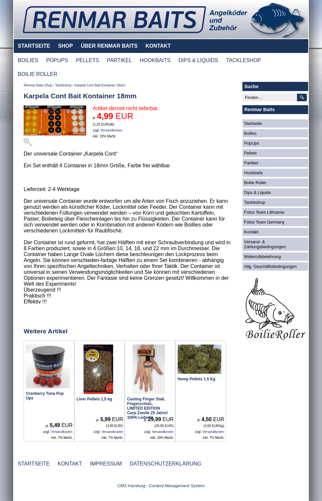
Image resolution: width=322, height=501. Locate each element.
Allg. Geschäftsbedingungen (270, 266)
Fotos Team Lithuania (264, 212)
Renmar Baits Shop (38, 85)
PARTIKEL (119, 60)
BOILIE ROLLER (37, 74)
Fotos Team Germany (264, 222)
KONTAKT (158, 46)
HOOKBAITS (155, 60)
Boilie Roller (255, 182)
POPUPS (57, 60)
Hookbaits (253, 172)
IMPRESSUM (106, 463)
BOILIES (28, 60)
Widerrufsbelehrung (262, 256)
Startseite (253, 123)
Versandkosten (111, 130)
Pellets (250, 153)
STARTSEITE (34, 46)
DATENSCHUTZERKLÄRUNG (165, 463)
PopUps (251, 143)
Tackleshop (63, 85)
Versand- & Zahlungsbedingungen (265, 244)
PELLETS (87, 60)
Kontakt (251, 231)
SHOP (65, 46)
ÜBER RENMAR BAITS (109, 46)
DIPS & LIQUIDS (198, 60)
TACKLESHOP (243, 60)
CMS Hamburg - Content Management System (161, 485)
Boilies (250, 133)
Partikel (251, 162)
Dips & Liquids (257, 192)
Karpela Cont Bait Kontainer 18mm (99, 85)
